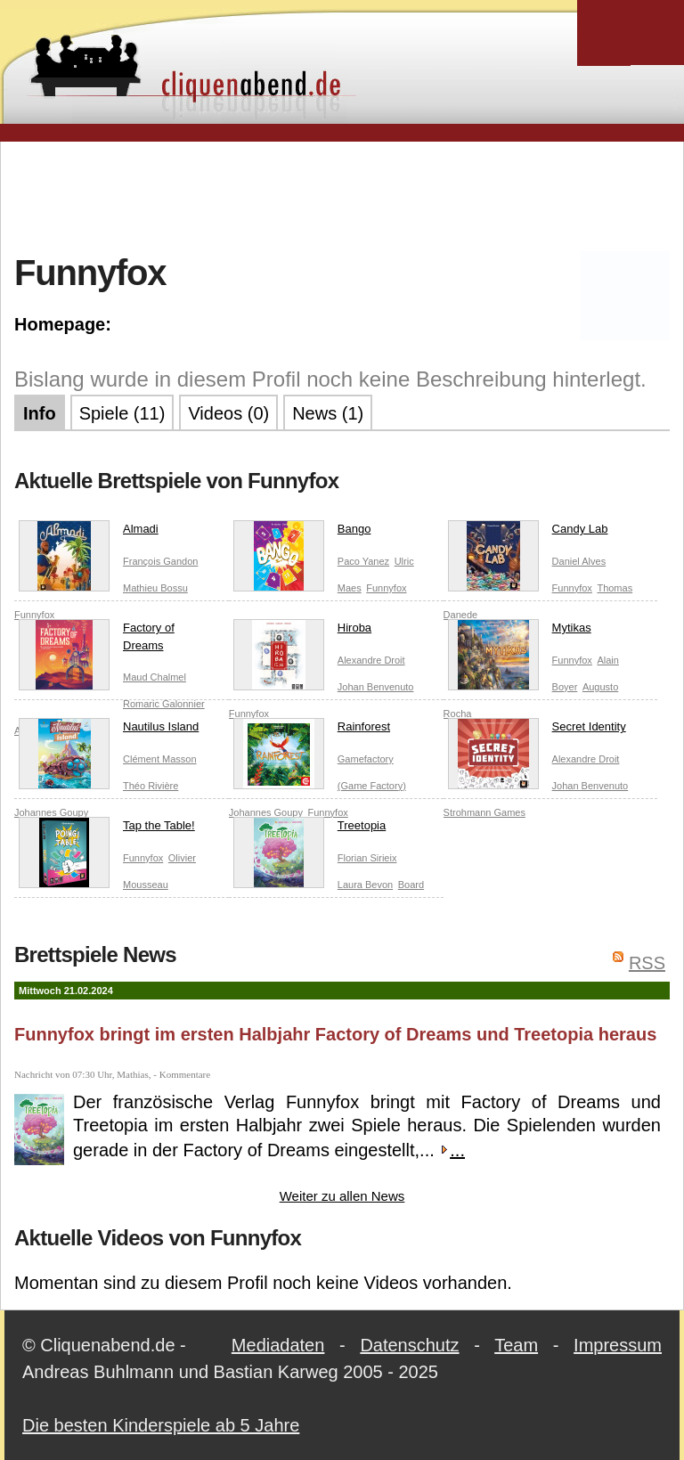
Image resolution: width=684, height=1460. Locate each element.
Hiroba (302, 631)
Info (39, 413)
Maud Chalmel (154, 677)
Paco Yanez (363, 561)
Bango (302, 532)
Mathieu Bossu (155, 588)
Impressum (618, 1345)
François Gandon (160, 561)
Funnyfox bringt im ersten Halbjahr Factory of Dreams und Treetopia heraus (335, 1034)
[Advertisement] (342, 195)
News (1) (327, 413)
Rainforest (311, 730)
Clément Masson (160, 759)
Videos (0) (228, 413)
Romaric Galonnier (164, 703)
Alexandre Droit (371, 660)
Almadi (89, 532)
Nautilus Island (109, 730)
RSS (647, 963)
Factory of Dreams (97, 640)
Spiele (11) (122, 413)
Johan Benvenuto (376, 686)
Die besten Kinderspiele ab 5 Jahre (160, 1425)
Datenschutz (409, 1345)
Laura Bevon (365, 884)
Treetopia (309, 829)
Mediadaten (278, 1345)
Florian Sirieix (367, 857)
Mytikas (519, 631)
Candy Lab (528, 532)
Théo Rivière (150, 785)
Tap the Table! (107, 829)
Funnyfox (386, 588)
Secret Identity (537, 730)
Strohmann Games (484, 812)
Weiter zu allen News (342, 1195)
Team (516, 1345)
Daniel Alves (579, 561)
